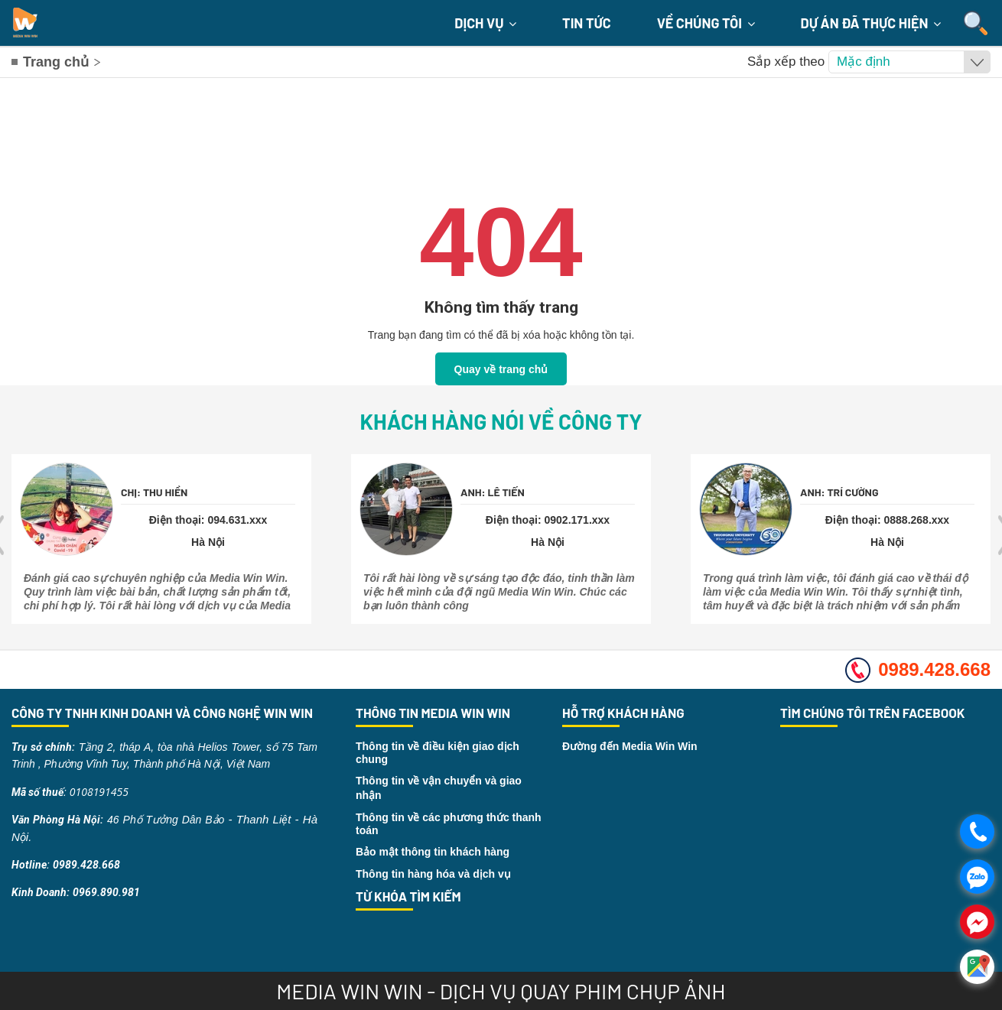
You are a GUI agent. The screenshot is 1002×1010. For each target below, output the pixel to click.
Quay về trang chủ (501, 369)
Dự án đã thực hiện (871, 23)
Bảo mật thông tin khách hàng (432, 852)
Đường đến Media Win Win (630, 746)
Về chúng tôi (706, 23)
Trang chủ (56, 62)
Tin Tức (586, 23)
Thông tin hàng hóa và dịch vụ (433, 874)
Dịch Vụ (485, 23)
